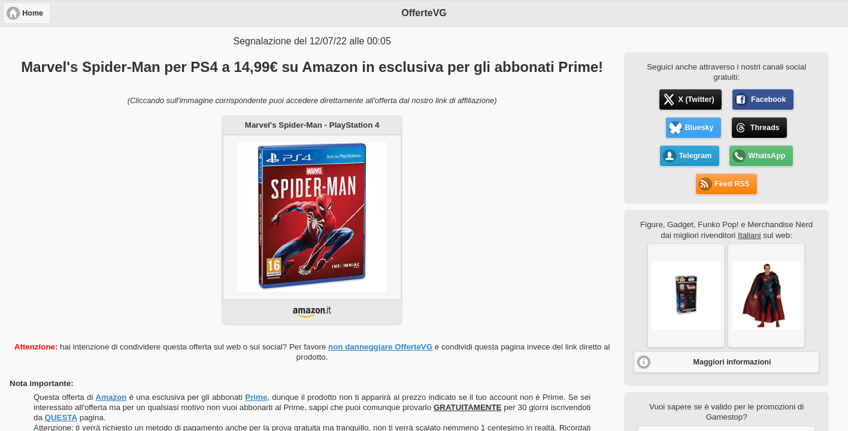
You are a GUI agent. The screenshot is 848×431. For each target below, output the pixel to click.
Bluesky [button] (699, 127)
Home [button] (32, 13)
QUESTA (61, 417)
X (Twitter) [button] (696, 99)
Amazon (111, 397)
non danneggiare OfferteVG (380, 346)
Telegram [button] (695, 156)
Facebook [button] (768, 99)
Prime (256, 397)
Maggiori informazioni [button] (732, 362)
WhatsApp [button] (767, 156)
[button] (686, 295)
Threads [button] (765, 127)
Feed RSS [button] (731, 184)
